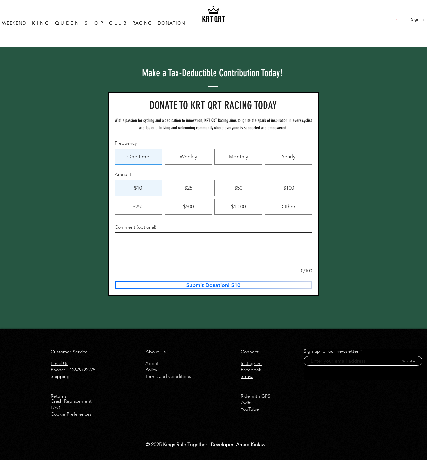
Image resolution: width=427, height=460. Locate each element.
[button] (397, 19)
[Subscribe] (408, 361)
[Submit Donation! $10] (213, 285)
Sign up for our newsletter (331, 351)
